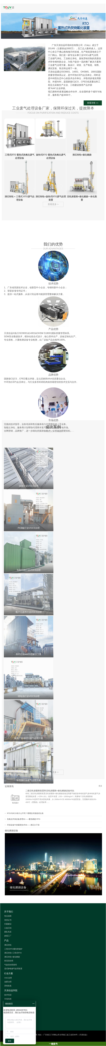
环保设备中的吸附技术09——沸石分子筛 (23, 876)
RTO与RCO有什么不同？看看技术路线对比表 (25, 864)
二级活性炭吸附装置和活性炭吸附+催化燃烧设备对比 (49, 841)
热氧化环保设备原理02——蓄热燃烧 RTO (23, 870)
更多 (100, 837)
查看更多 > (53, 620)
